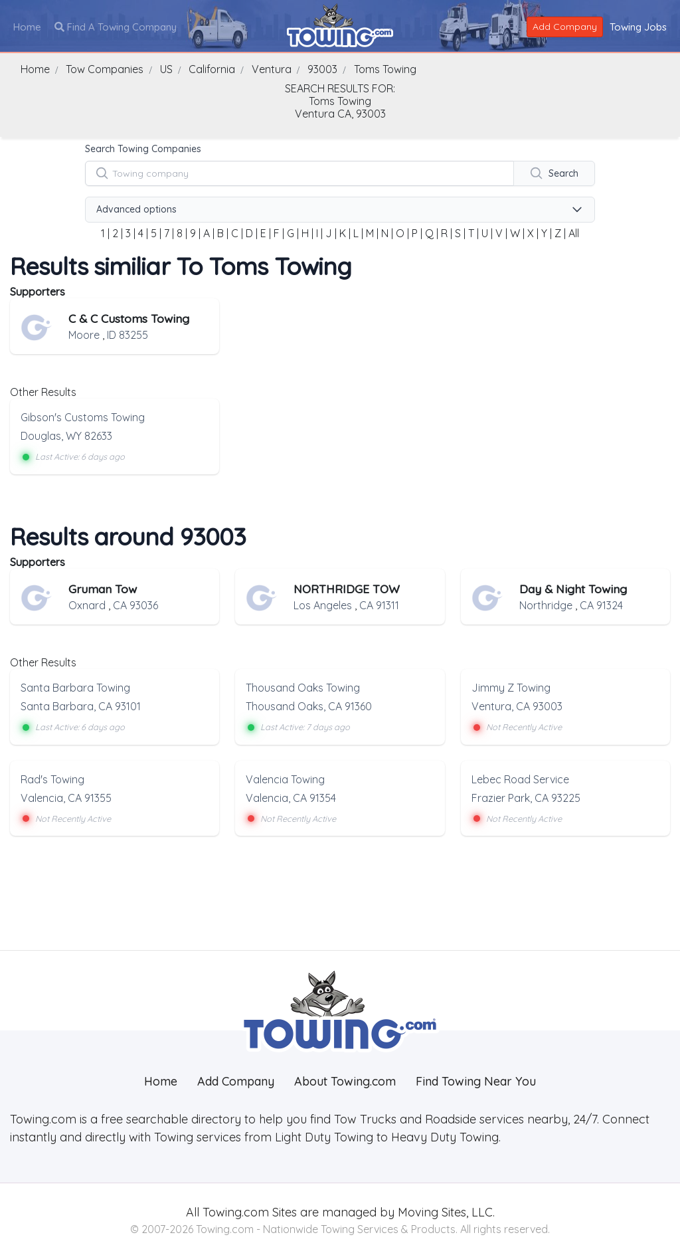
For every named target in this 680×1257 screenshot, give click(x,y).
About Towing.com (345, 1081)
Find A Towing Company (115, 27)
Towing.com (234, 1212)
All (573, 233)
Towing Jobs (638, 27)
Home (27, 27)
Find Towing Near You (476, 1081)
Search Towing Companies (143, 149)
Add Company (565, 27)
